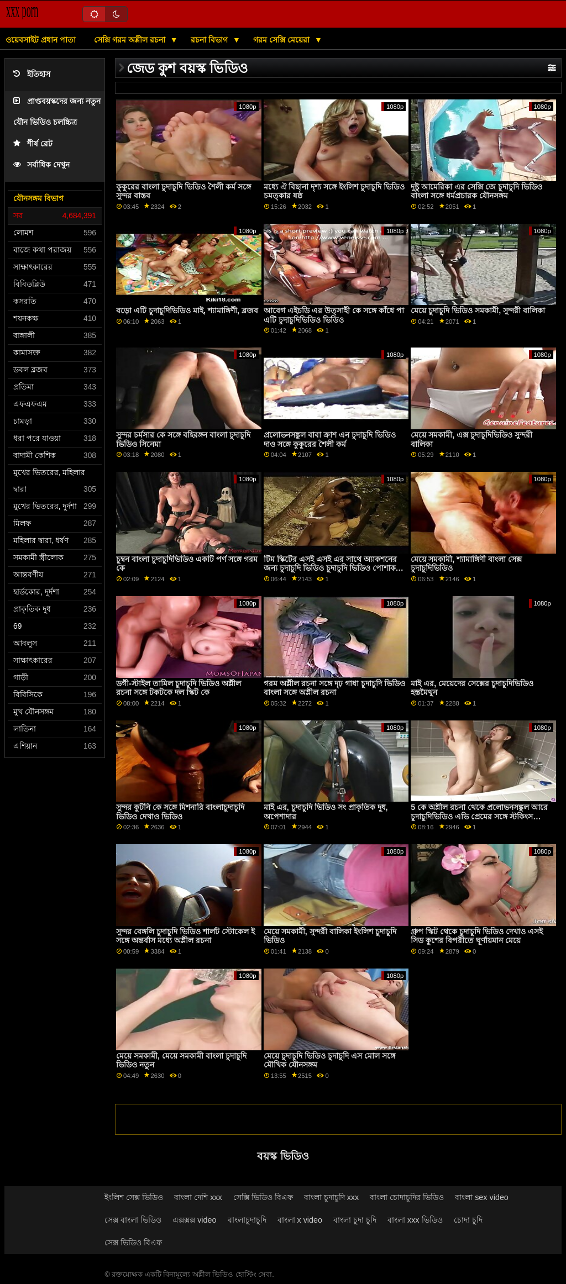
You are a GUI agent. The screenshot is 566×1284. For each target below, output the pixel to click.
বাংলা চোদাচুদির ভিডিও (407, 1197)
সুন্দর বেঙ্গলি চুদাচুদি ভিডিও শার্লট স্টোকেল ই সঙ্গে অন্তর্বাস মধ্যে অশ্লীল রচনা (185, 936)
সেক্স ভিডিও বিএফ (133, 1242)
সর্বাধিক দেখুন (41, 165)
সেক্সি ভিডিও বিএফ (263, 1197)
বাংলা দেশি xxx (198, 1197)
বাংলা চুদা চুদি (354, 1219)
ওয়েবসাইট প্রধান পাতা (41, 39)
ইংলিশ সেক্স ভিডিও (133, 1197)
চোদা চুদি (468, 1219)
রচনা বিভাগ (210, 39)
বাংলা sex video (482, 1197)
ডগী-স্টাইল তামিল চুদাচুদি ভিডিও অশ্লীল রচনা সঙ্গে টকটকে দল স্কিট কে (178, 688)
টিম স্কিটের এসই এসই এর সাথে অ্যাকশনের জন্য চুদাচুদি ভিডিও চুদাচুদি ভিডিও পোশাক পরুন (330, 568)
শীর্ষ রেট (33, 144)
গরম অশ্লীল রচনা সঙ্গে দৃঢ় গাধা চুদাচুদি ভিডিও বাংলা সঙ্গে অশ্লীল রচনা (334, 688)
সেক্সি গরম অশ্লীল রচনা (130, 39)
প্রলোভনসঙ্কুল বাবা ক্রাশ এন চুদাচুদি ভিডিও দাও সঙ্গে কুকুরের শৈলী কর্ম (330, 439)
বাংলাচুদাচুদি (247, 1219)
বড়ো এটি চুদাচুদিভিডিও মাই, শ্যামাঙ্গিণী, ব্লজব (187, 310)
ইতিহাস (31, 74)
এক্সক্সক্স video (194, 1219)
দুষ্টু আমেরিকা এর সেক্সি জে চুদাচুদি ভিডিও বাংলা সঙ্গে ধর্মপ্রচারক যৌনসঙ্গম (476, 191)
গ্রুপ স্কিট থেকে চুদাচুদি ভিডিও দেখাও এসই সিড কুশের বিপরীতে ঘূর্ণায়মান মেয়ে (477, 936)
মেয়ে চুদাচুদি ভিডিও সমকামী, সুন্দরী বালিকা (478, 310)
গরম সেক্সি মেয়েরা (282, 39)
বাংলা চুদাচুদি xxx (331, 1197)
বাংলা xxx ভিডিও (415, 1219)
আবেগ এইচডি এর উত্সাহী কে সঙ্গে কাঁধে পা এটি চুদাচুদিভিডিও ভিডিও (334, 315)
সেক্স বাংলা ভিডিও (132, 1219)
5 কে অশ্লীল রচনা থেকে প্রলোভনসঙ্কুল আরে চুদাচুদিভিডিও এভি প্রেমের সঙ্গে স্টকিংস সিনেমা (479, 816)
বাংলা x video (300, 1219)
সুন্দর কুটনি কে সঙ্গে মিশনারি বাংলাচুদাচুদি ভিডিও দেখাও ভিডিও (180, 812)
